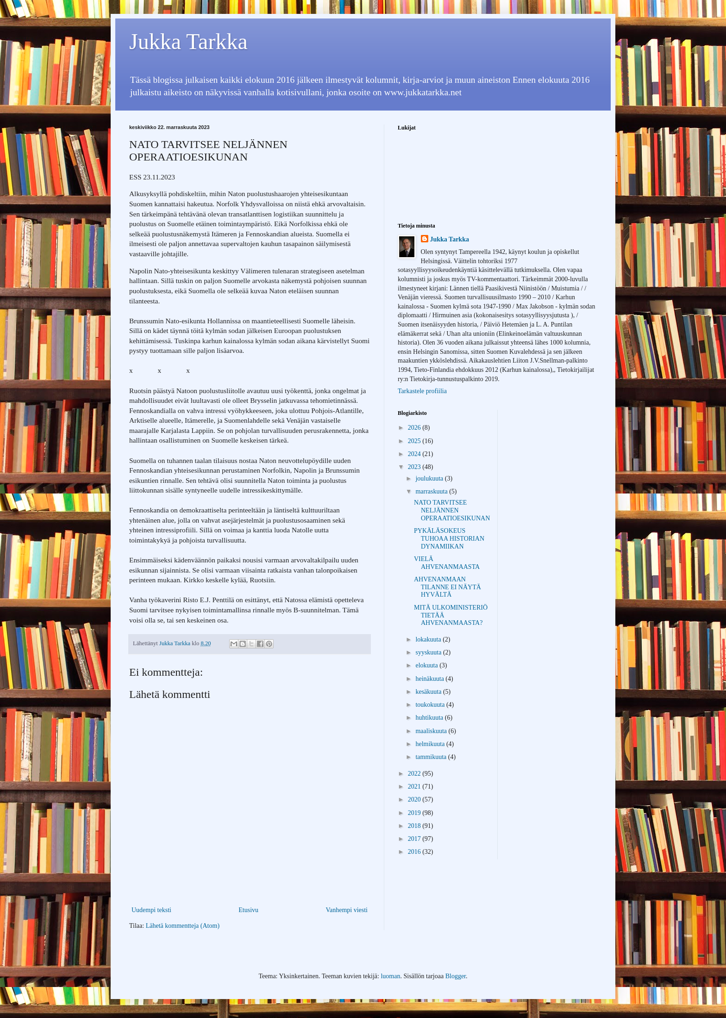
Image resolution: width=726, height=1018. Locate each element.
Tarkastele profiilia (422, 391)
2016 (415, 851)
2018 (415, 825)
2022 (415, 773)
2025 (415, 441)
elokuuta (427, 665)
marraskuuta (432, 491)
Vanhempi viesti (346, 910)
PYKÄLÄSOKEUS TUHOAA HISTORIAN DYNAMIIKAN (449, 538)
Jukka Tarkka (188, 41)
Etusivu (248, 910)
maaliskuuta (431, 731)
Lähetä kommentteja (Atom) (182, 925)
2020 (415, 799)
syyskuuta (429, 652)
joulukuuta (429, 478)
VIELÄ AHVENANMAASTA (447, 562)
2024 (415, 453)
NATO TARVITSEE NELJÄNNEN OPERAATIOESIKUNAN (452, 510)
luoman (390, 976)
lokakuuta (429, 639)
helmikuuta (430, 743)
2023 (415, 466)
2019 (415, 812)
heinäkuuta (430, 678)
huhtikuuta (429, 717)
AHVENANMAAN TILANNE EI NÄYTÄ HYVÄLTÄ (447, 587)
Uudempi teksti (151, 910)
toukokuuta (430, 704)
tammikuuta (431, 756)
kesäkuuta (429, 691)
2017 (415, 838)
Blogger (455, 976)
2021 (415, 786)
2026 (415, 427)
